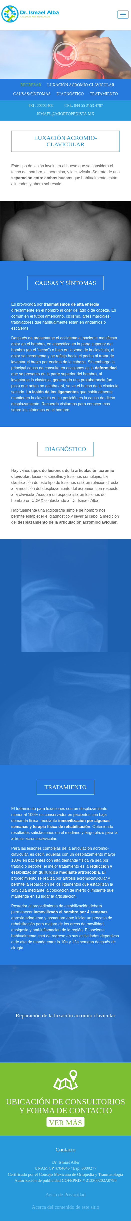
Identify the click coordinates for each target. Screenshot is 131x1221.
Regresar (30, 85)
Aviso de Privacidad (66, 1194)
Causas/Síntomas (31, 94)
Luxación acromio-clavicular (80, 85)
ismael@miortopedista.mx (65, 114)
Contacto (65, 1149)
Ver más (65, 1122)
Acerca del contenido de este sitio (65, 1207)
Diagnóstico (70, 94)
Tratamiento (104, 94)
